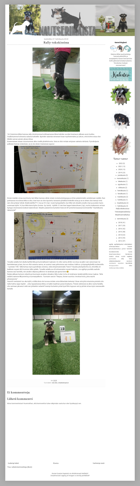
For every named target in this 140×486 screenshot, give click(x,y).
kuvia (130, 252)
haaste (130, 246)
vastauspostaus (114, 268)
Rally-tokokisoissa (122, 209)
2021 (120, 166)
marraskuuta (122, 178)
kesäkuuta (122, 194)
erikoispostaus (114, 246)
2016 (120, 229)
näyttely (129, 256)
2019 (120, 173)
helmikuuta (122, 206)
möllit (123, 256)
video (122, 268)
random (129, 261)
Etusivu (56, 463)
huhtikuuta (122, 200)
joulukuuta (122, 175)
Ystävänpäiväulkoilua (122, 212)
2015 (120, 232)
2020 (120, 169)
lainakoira (128, 254)
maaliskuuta (121, 203)
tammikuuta (121, 219)
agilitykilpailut (118, 244)
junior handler (127, 249)
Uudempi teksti (13, 463)
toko (130, 265)
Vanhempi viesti (98, 463)
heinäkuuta (122, 191)
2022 (121, 163)
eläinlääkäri (128, 244)
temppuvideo (113, 265)
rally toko (54, 383)
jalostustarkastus (115, 249)
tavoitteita (129, 263)
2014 (120, 235)
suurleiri (121, 263)
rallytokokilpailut (63, 383)
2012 (120, 241)
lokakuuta (122, 181)
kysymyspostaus (114, 254)
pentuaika (112, 259)
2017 (120, 226)
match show (114, 256)
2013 (120, 238)
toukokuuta (122, 197)
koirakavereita (114, 252)
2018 (120, 222)
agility (111, 244)
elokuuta (121, 188)
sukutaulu (112, 263)
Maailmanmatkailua (122, 215)
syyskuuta (122, 184)
